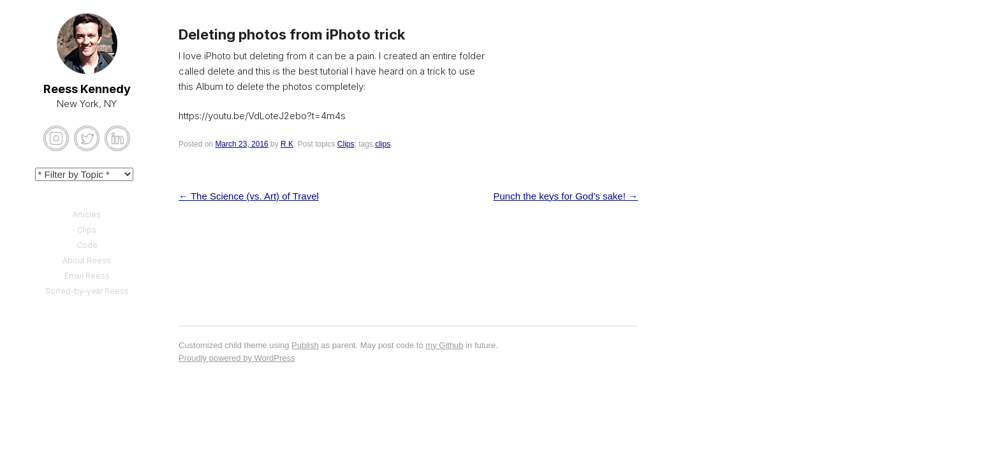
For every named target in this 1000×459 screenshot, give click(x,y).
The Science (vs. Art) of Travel (249, 196)
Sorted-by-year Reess (87, 291)
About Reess (86, 260)
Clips (346, 144)
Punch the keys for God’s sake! (565, 196)
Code (87, 245)
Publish (305, 345)
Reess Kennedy (87, 89)
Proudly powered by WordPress (237, 358)
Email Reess (87, 275)
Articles (87, 214)
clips (382, 144)
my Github (444, 345)
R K (287, 144)
